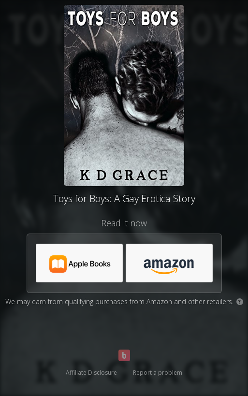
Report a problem (157, 372)
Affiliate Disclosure (91, 372)
